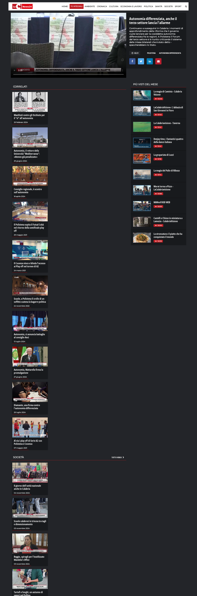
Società (168, 6)
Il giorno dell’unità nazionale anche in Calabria (27, 487)
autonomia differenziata (170, 53)
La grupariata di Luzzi (164, 155)
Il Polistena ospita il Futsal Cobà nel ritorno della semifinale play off (29, 227)
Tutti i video (118, 457)
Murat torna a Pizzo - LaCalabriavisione (163, 188)
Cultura (113, 6)
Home (65, 6)
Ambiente (90, 6)
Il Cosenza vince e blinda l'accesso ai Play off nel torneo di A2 (29, 265)
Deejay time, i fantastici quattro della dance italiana (168, 140)
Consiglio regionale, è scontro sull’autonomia (28, 190)
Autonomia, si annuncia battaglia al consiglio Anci (29, 336)
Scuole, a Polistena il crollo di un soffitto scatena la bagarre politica (30, 300)
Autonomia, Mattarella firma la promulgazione (28, 371)
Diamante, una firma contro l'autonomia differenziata (27, 406)
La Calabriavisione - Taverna (167, 123)
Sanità (158, 6)
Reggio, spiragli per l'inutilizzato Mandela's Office (29, 558)
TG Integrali (76, 6)
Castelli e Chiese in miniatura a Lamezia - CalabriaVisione (168, 219)
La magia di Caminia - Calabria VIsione (168, 93)
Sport (178, 6)
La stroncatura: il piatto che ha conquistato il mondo (168, 235)
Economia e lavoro (131, 6)
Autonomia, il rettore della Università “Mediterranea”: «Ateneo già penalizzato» (27, 154)
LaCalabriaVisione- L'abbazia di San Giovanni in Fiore (168, 109)
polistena (151, 53)
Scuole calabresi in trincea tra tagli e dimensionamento (30, 522)
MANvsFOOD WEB (162, 202)
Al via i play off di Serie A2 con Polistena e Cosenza (28, 442)
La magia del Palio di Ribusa (167, 170)
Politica (148, 6)
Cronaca (102, 6)
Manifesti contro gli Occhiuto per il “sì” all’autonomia (29, 116)
